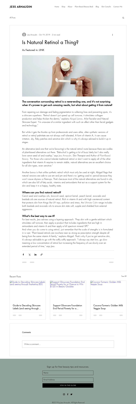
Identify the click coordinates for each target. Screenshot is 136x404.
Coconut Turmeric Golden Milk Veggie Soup (108, 307)
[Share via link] (41, 254)
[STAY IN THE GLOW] (67, 385)
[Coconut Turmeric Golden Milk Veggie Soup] (108, 291)
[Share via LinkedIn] (35, 254)
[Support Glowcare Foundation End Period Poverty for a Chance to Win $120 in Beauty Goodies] (68, 291)
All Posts (12, 17)
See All (123, 276)
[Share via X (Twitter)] (29, 254)
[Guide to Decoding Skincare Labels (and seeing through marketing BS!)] (28, 291)
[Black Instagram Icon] (64, 394)
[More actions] (112, 34)
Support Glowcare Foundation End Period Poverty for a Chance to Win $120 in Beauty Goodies (67, 307)
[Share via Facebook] (23, 254)
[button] (123, 18)
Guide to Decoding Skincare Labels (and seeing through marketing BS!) (26, 307)
